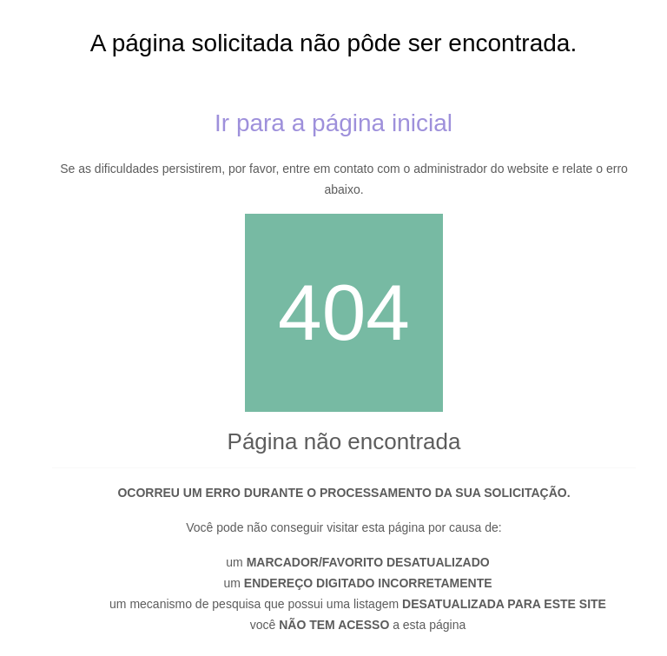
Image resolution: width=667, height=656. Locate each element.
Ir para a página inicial (333, 122)
